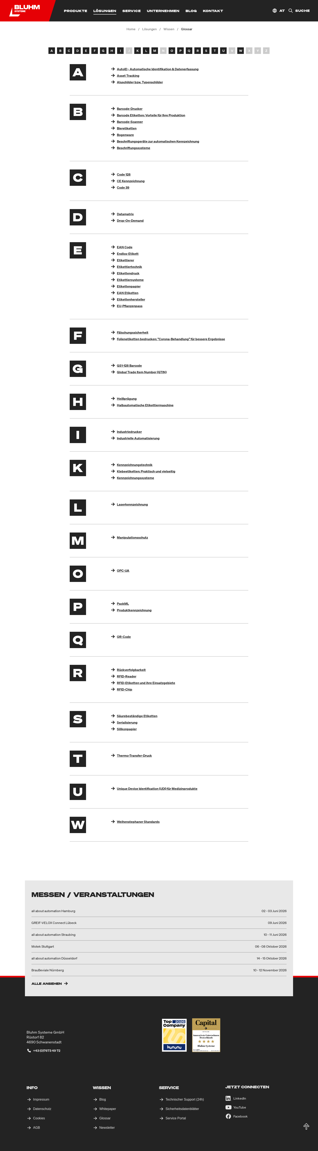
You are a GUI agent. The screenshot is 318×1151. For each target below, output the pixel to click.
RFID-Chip (124, 689)
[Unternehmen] (163, 10)
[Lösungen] (104, 10)
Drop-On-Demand (130, 220)
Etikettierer (125, 260)
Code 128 (124, 174)
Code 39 (123, 187)
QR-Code (124, 636)
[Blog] (191, 10)
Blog (102, 1099)
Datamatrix (125, 214)
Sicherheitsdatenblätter (182, 1109)
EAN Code (124, 247)
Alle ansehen (46, 983)
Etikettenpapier (129, 286)
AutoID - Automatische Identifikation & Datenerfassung (158, 69)
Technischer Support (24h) (185, 1099)
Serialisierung (127, 722)
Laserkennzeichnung (132, 504)
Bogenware (125, 135)
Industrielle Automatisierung (138, 438)
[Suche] (297, 11)
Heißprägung (127, 398)
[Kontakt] (213, 10)
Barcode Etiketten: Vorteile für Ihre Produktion (151, 115)
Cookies (39, 1118)
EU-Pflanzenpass (129, 306)
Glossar (105, 1118)
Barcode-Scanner (130, 121)
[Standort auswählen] (278, 11)
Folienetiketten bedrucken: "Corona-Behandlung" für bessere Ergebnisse (171, 339)
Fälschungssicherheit (132, 332)
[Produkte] (75, 10)
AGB (36, 1127)
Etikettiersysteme (130, 279)
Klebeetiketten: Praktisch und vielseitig (146, 471)
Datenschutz (42, 1109)
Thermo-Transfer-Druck (134, 755)
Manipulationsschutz (132, 537)
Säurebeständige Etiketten (137, 716)
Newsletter (107, 1127)
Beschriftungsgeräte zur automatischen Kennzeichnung (158, 141)
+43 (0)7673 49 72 (46, 1050)
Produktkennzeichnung (134, 610)
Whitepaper (107, 1109)
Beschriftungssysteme (133, 148)
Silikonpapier (127, 729)
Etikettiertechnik (129, 266)
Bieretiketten (127, 128)
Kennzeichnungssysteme (135, 478)
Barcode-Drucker (129, 108)
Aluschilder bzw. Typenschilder (140, 82)
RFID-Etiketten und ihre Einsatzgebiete (146, 683)
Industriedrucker (129, 431)
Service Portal (176, 1118)
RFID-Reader (126, 676)
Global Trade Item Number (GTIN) (142, 372)
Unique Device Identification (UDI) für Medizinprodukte (157, 788)
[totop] (306, 1126)
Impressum (41, 1099)
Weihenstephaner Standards (138, 821)
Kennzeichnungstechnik (134, 464)
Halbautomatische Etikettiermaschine (145, 405)
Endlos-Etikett (128, 253)
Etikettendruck (128, 273)
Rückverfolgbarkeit (131, 669)
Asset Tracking (128, 75)
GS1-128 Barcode (129, 365)
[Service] (131, 10)
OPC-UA (123, 570)
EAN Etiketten (127, 293)
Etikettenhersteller (131, 299)
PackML (123, 603)
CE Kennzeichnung (131, 181)
